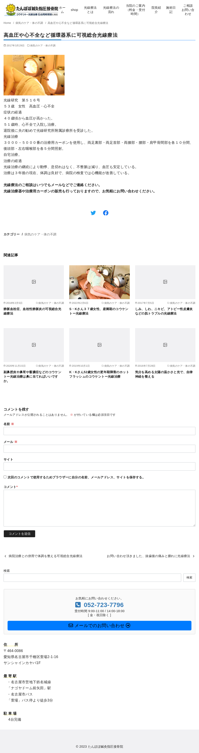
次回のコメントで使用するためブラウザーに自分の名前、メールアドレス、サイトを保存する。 (76, 477)
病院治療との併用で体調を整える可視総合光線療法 (45, 556)
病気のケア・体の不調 (30, 23)
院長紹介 (156, 10)
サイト (8, 459)
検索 (7, 570)
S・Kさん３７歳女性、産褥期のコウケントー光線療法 (98, 311)
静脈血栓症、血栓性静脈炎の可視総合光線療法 (32, 311)
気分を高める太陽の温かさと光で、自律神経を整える (164, 374)
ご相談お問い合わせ (188, 10)
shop (74, 10)
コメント (11, 487)
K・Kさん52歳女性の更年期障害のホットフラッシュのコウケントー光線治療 (99, 374)
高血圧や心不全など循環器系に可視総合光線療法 (78, 23)
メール (10, 442)
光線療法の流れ (111, 10)
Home (8, 23)
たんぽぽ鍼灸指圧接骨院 (105, 746)
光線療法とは (90, 10)
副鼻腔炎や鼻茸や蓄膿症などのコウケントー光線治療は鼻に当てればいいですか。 (32, 376)
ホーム (62, 10)
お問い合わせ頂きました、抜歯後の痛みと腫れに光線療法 (148, 556)
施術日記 (171, 10)
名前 (9, 424)
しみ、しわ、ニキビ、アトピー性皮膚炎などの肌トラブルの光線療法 (164, 311)
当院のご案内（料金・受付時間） (135, 10)
